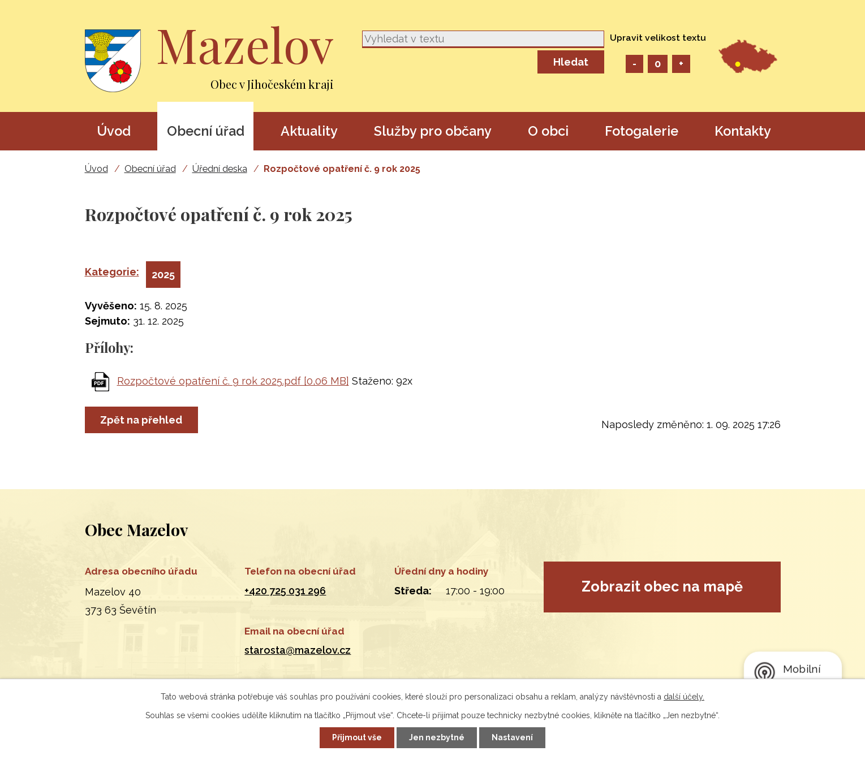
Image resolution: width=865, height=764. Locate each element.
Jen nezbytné (436, 737)
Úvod (114, 131)
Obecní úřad (205, 131)
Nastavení (512, 737)
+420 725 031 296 (285, 591)
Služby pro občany (433, 131)
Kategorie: (112, 272)
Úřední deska (219, 168)
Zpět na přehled (142, 420)
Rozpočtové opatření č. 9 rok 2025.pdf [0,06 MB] (233, 381)
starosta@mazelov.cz (297, 650)
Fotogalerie (641, 131)
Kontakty (743, 131)
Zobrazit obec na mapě (662, 586)
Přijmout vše (357, 737)
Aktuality (309, 131)
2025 (163, 274)
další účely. (684, 696)
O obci (548, 131)
